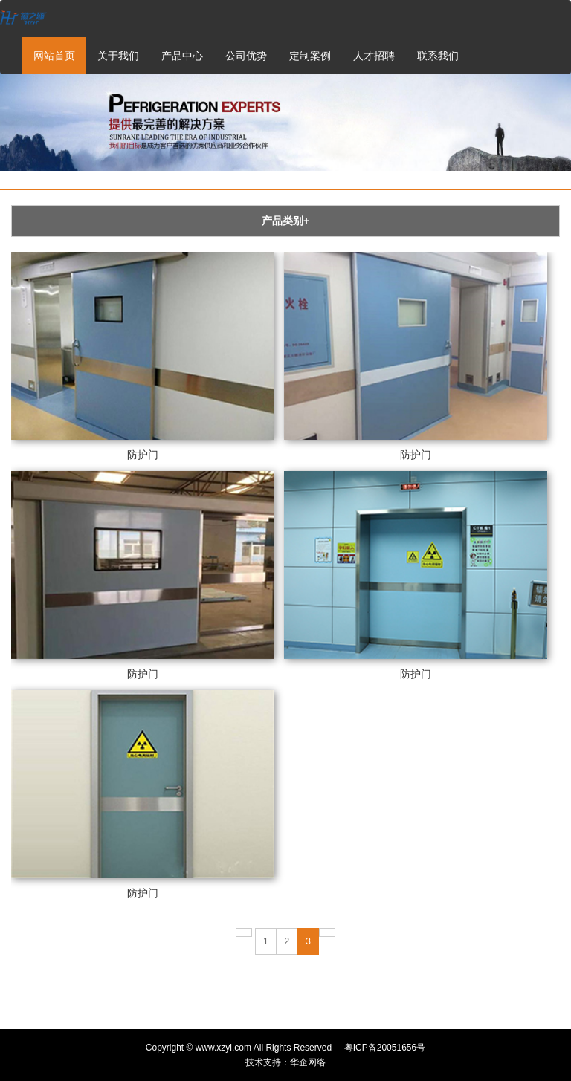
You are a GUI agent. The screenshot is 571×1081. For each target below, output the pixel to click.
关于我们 (118, 56)
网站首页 (54, 56)
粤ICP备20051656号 (384, 1047)
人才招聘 (374, 56)
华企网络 (308, 1062)
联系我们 (438, 56)
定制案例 (310, 56)
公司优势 (246, 56)
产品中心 (182, 56)
